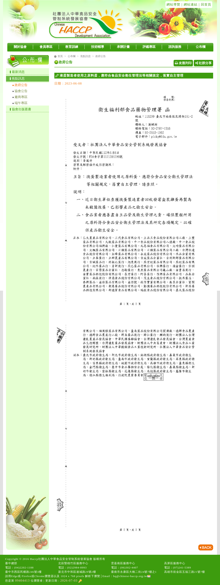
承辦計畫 (123, 46)
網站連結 (190, 4)
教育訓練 (71, 46)
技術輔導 (97, 46)
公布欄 (200, 46)
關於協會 (20, 46)
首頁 (60, 56)
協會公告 (21, 91)
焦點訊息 (18, 78)
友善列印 (183, 63)
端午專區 (21, 103)
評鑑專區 (149, 46)
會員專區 (46, 46)
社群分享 (203, 63)
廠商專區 (21, 97)
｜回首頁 (204, 4)
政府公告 (21, 85)
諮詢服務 (174, 46)
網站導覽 (173, 4)
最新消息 (18, 72)
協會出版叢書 (21, 109)
